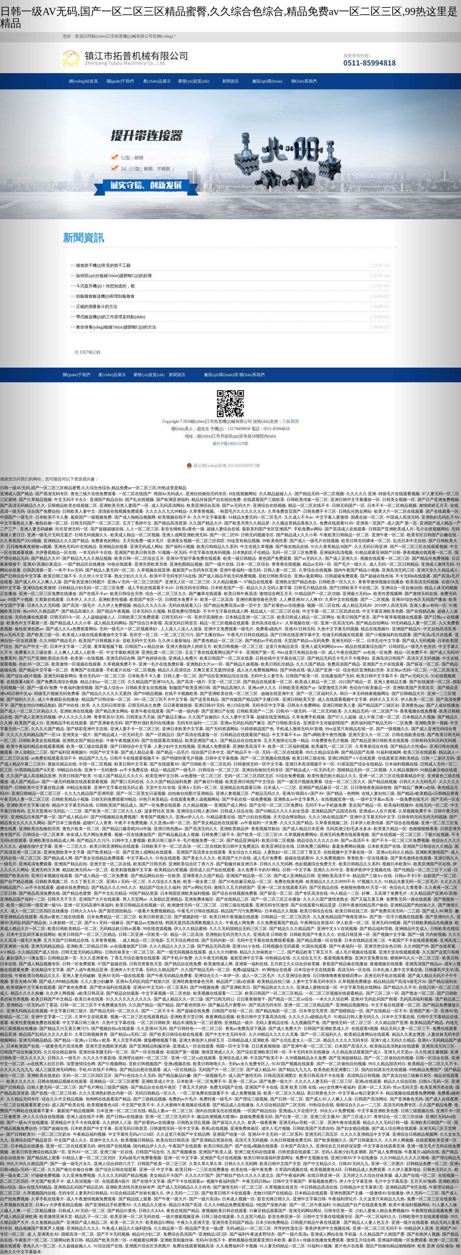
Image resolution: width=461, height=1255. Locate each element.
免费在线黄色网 (288, 881)
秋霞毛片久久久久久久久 (242, 511)
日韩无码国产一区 (348, 505)
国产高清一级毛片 (78, 605)
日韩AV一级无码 (291, 711)
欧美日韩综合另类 (126, 594)
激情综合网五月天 (275, 594)
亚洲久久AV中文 (328, 870)
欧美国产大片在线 (234, 858)
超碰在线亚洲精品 (273, 717)
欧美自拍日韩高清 (172, 1140)
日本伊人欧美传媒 (366, 823)
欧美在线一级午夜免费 (251, 1169)
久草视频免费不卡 (119, 664)
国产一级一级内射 (182, 711)
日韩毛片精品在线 (310, 588)
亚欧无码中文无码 (139, 641)
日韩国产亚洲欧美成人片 (391, 529)
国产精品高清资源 (170, 523)
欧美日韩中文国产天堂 (280, 1164)
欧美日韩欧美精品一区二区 (72, 928)
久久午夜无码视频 (211, 958)
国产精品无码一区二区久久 (114, 1011)
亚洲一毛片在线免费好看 (161, 664)
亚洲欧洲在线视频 (76, 711)
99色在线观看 (119, 564)
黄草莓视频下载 (108, 646)
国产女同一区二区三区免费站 (276, 805)
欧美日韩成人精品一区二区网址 (306, 617)
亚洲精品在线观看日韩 (240, 787)
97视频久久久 (370, 881)
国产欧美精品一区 (103, 852)
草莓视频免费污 (322, 1181)
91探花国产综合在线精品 (360, 764)
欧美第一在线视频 (87, 658)
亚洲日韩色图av (168, 829)
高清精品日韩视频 (363, 1075)
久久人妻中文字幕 (237, 717)
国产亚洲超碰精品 (345, 1058)
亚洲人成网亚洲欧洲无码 (184, 535)
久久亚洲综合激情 (294, 975)
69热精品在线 (277, 958)
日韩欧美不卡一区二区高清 (166, 846)
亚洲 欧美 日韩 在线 (298, 1087)
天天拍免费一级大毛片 (144, 541)
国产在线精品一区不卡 (386, 1011)
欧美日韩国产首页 (353, 617)
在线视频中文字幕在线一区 (348, 852)
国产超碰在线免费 (193, 1011)
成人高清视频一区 (82, 1181)
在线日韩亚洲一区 (353, 934)
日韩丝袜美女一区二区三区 (129, 952)
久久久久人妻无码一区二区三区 (324, 1081)
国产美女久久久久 (199, 858)
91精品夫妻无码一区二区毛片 (255, 517)
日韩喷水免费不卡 (181, 599)
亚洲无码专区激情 (271, 905)
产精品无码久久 (265, 793)
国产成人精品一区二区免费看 (101, 876)
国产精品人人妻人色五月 (366, 1222)
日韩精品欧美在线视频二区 (72, 505)
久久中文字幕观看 (209, 517)
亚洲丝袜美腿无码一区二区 (103, 1052)
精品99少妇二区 (146, 1234)
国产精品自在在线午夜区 (153, 1087)
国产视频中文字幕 (389, 934)
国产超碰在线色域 (376, 576)
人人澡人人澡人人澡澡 (181, 629)
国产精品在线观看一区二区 (268, 682)
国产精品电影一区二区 (276, 1011)
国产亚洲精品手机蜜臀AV (108, 1205)
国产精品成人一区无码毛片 (118, 735)
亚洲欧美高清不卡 (249, 746)
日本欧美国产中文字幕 (91, 1128)
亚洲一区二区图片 (387, 1164)
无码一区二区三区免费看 (294, 552)
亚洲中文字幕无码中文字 (372, 817)
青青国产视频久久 (156, 817)
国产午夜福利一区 (345, 946)
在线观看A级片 (116, 1181)
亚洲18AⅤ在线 (246, 946)
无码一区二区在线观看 (282, 752)
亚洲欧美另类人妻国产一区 (124, 505)
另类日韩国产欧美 (74, 776)
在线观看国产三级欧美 (263, 499)
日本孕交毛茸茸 (313, 1011)
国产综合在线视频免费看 (234, 893)
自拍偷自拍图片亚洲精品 (190, 793)
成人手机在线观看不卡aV (150, 588)
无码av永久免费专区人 (248, 1064)
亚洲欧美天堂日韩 (186, 1017)
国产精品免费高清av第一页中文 (232, 605)
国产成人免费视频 (385, 1152)
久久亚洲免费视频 (78, 1175)
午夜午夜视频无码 (122, 740)
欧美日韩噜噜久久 (209, 1064)
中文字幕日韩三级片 (80, 1023)
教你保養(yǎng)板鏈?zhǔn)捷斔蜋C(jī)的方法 (116, 327)
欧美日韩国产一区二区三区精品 (87, 934)
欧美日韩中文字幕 (130, 764)
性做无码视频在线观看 (342, 635)
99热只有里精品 (153, 799)
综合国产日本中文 (207, 752)
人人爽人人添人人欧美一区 (78, 652)
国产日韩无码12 (220, 999)
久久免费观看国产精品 (277, 923)
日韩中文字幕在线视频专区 (328, 1216)
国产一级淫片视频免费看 (299, 782)
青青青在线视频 (286, 564)
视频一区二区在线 (323, 605)
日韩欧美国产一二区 (255, 711)
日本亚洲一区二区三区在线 (121, 1111)
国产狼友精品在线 (291, 546)
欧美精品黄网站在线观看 (367, 1034)
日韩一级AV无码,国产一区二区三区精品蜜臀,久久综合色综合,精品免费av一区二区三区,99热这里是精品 (229, 17)
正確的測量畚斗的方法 (96, 306)
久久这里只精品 (251, 1216)
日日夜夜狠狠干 (251, 999)
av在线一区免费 (377, 652)
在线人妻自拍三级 (378, 793)
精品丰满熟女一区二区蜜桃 (197, 1023)
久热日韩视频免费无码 (290, 1140)
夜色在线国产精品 (182, 1211)
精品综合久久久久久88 (317, 840)
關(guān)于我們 (120, 81)
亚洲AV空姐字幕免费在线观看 (193, 558)
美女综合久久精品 (244, 852)
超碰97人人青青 (97, 823)
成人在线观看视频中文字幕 (342, 699)
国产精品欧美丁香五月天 (310, 952)
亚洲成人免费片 (182, 658)
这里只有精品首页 (281, 646)
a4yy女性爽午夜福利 (337, 1087)
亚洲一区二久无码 (374, 1087)
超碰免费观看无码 (256, 1117)
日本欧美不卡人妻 (144, 676)
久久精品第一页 (168, 1228)
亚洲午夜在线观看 (344, 1122)
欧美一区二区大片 (126, 1222)
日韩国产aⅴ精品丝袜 (144, 646)
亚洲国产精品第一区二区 (248, 876)
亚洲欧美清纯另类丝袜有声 (130, 1187)
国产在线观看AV (164, 764)
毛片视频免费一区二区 (203, 840)
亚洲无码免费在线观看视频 (344, 834)
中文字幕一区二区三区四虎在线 (331, 611)
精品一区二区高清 (186, 934)
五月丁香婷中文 (137, 523)
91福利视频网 (388, 752)
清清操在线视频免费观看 (120, 511)
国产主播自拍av (210, 635)
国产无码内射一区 (217, 940)
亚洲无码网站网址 (305, 1211)
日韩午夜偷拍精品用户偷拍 (363, 905)
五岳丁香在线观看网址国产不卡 (214, 652)
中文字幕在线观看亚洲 (384, 1146)
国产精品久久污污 (93, 840)
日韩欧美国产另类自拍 (313, 1128)
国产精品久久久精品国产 (292, 928)
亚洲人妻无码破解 (78, 975)
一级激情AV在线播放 (384, 1193)
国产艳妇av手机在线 (263, 641)
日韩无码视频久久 (91, 535)
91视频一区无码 (172, 552)
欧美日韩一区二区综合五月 (139, 558)
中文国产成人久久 (70, 1140)
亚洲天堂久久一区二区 (369, 735)
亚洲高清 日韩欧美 (270, 934)
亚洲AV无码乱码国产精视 (374, 999)
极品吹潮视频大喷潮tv (217, 1117)
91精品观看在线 (220, 817)
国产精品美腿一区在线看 (319, 940)
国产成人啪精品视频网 (135, 517)
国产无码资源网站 (222, 729)
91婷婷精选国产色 (257, 729)
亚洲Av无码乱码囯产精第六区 (143, 981)
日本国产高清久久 (351, 1046)
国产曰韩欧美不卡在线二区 (354, 588)
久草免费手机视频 (308, 717)
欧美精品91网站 (160, 1222)
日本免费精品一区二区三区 (111, 917)
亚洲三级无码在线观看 (254, 1152)
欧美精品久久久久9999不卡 (330, 881)
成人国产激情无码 (244, 1075)
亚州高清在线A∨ (267, 623)
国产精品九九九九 (294, 1070)
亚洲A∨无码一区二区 (197, 787)
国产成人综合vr (109, 688)
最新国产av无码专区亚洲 (194, 570)
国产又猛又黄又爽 (367, 899)
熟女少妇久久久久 (130, 576)
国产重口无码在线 (127, 782)
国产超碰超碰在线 (107, 529)
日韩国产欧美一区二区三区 (162, 1164)
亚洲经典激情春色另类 (256, 599)
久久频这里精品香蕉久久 (294, 523)
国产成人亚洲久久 (341, 558)
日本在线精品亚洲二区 (364, 940)
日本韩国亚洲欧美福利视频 (185, 893)
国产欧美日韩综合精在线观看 (176, 1034)
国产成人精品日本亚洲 (303, 829)
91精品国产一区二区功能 (317, 594)
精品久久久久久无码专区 (345, 1040)
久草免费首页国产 (284, 511)
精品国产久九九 (93, 758)
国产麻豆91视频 (208, 782)
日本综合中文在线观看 (314, 970)
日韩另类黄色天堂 (145, 964)
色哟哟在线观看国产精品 (108, 1099)
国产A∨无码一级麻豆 (104, 923)
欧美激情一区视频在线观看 (76, 664)
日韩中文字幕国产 (289, 1181)
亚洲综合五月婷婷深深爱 (338, 1146)
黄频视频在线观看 (386, 964)
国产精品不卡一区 (243, 752)
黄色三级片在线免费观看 (93, 494)
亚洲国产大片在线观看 (383, 664)
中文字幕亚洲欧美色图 (382, 611)
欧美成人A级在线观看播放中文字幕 (94, 635)
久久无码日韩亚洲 (370, 546)
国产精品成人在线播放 (233, 1105)
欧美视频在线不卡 (174, 517)
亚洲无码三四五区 (321, 1134)
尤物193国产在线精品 (272, 1193)
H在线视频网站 (243, 494)
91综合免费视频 (290, 776)
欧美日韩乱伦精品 (277, 664)
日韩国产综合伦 (150, 1152)
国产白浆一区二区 (291, 1117)
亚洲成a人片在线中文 (298, 1111)
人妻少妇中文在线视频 (174, 746)
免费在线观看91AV (336, 523)
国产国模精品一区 (346, 1011)
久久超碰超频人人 (74, 1246)
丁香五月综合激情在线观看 (135, 958)
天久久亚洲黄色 (93, 958)
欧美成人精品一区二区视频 (135, 535)
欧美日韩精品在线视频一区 (140, 905)
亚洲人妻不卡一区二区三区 (135, 729)
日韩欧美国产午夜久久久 (312, 934)
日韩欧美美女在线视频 (146, 688)
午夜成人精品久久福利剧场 (126, 1228)
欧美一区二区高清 (216, 599)
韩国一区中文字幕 (232, 1046)
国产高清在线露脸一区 (197, 735)
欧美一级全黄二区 (199, 881)
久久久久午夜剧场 (99, 1058)
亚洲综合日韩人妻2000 (197, 811)
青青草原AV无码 (109, 717)
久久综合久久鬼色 (164, 881)
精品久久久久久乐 (149, 605)
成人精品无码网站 (110, 623)
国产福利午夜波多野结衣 (252, 1234)
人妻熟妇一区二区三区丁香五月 (292, 852)
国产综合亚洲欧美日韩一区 (261, 1052)
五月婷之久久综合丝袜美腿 (295, 964)
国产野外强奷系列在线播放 (149, 723)
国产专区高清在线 (311, 893)
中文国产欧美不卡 (266, 1058)
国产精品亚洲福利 (242, 840)
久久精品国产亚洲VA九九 (151, 682)
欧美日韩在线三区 (351, 911)
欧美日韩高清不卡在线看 (321, 1075)
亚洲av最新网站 (308, 576)
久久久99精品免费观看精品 (228, 1205)
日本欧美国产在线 (384, 846)
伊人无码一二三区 (182, 1193)
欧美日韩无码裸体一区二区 (366, 541)
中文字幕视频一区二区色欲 (166, 993)
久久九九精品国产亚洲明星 (89, 793)
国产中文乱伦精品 (110, 893)
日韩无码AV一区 (176, 617)
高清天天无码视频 (251, 1140)
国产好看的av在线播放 (283, 605)
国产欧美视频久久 (330, 1140)
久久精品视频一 (227, 582)
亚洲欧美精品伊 (234, 829)
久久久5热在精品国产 (328, 817)
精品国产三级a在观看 (235, 981)
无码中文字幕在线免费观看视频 (265, 940)
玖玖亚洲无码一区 (71, 529)
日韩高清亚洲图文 (280, 1075)
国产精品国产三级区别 (378, 705)
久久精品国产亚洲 (391, 1023)
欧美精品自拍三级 (273, 981)
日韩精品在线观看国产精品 (245, 735)
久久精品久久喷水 (149, 1205)
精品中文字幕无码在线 (72, 805)
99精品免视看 (78, 787)
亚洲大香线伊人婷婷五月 (188, 646)
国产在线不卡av (93, 594)
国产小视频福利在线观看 (388, 635)
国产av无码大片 (236, 505)
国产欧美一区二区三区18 (259, 834)
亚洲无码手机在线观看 (384, 975)
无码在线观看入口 (184, 605)
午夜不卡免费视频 (130, 823)
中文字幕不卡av (286, 735)
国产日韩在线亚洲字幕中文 (295, 635)
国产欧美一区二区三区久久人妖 (113, 811)
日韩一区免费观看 (78, 964)
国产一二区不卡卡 (157, 1011)
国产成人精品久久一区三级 (178, 999)
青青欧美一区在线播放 (367, 858)
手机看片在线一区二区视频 (131, 670)
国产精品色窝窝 (76, 893)
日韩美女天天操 (140, 717)
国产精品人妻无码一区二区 (110, 570)
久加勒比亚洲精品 (165, 899)
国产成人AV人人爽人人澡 (328, 1099)
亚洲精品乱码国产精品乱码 (78, 1187)
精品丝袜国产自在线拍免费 (216, 499)
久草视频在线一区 (301, 623)
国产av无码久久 (308, 558)
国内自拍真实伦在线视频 (384, 1070)
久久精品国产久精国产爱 (382, 1234)
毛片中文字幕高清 (391, 1181)
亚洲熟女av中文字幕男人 (296, 799)
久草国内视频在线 (291, 1169)
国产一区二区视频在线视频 (265, 758)
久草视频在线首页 (281, 1187)
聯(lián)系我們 (304, 81)
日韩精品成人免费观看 (364, 1169)
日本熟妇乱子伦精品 (251, 552)
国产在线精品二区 (232, 899)
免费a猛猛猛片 (246, 970)
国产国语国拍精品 (114, 911)
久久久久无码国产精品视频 (122, 1175)
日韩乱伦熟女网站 (355, 511)
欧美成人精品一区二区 (315, 682)
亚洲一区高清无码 (336, 623)
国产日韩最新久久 (365, 1140)
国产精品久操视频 (242, 664)
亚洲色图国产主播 (346, 1193)
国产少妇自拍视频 (254, 817)
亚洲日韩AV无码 (209, 705)
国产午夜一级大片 (170, 1199)
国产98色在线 (292, 670)
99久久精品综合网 (322, 752)
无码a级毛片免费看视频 (139, 1158)
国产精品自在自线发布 (240, 740)
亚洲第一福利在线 (251, 964)
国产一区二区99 (224, 535)
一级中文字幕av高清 (375, 799)
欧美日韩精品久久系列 (217, 546)
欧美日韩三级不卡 (164, 840)
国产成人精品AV (73, 817)
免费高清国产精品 (343, 664)
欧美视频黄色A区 (103, 1105)
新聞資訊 (230, 81)
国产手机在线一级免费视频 (246, 799)
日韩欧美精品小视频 (70, 799)
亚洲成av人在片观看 (377, 811)
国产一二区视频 (374, 599)
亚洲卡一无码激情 (100, 770)
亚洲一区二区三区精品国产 (308, 1005)
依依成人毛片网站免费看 (89, 834)
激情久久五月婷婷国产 (234, 887)
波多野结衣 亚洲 (159, 811)
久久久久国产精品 (296, 823)
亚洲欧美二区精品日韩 (87, 946)
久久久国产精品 (310, 664)
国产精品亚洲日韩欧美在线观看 (380, 740)
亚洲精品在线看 (113, 546)
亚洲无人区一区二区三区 (187, 582)
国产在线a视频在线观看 (256, 1146)
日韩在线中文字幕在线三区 (280, 658)
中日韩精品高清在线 (319, 1187)
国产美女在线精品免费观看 (99, 858)
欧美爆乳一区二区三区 (332, 746)
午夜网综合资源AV (317, 923)
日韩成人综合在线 (236, 811)
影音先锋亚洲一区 (284, 1216)
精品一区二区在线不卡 (308, 505)
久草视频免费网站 (300, 834)
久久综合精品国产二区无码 (281, 1105)
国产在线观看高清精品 (162, 740)
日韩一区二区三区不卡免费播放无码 (93, 1005)
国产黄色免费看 (72, 987)
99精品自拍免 (69, 770)
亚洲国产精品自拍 (106, 499)
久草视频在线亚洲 (153, 570)
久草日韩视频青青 (91, 1034)
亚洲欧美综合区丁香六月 (191, 864)
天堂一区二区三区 (224, 682)
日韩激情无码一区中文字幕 (258, 764)
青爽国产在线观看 (87, 670)
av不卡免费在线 (134, 770)
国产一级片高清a (204, 1199)
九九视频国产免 (305, 1023)
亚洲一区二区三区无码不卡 (170, 1117)
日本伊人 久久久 (81, 599)
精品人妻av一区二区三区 (170, 1111)
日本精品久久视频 (281, 911)
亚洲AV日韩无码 (300, 629)
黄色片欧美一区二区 (80, 829)
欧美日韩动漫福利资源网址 (268, 1158)
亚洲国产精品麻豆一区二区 (323, 787)
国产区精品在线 (323, 887)
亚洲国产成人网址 (230, 805)
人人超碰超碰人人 (99, 617)
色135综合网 (238, 705)
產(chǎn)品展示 (157, 81)
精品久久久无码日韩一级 (385, 1122)
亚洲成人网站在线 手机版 (333, 1234)
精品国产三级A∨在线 (372, 876)
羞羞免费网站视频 (348, 846)
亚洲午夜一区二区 (388, 535)
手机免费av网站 (308, 529)
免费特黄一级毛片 (215, 1099)
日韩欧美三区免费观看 (138, 617)
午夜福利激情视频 (76, 688)
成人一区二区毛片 (258, 975)
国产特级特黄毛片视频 (182, 758)
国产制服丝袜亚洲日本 (236, 864)
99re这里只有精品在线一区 (301, 652)
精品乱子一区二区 (91, 1216)
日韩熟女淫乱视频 (193, 1122)
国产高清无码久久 (201, 829)
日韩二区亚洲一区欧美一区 (143, 934)
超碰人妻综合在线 (223, 529)
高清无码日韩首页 (180, 623)
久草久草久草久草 (205, 1164)
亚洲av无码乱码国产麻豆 (242, 723)
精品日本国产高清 (185, 1205)
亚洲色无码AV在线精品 (75, 546)
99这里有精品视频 (243, 541)
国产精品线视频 (382, 782)
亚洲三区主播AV (325, 1117)
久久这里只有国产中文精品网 (183, 1134)
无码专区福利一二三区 (197, 723)
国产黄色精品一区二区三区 (218, 641)
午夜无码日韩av (256, 1181)
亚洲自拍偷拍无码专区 (206, 494)
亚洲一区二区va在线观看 (193, 1058)
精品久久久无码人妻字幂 (269, 588)
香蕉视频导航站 (265, 829)
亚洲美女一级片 (76, 735)
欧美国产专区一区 (146, 599)
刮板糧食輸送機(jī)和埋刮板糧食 (105, 296)
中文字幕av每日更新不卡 (360, 1093)
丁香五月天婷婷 (192, 1087)
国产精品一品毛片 (172, 752)
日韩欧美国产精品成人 (116, 805)
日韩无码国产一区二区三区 (95, 523)
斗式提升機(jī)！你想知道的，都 (105, 286)
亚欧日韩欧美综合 (274, 576)
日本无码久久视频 (148, 611)
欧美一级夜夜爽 (262, 1122)
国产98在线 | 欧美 (74, 705)
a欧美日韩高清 (90, 993)
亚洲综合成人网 (233, 1058)
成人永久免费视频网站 (257, 670)
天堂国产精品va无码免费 (306, 641)
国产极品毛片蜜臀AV (227, 1005)
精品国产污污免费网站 (241, 911)
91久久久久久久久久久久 (128, 999)
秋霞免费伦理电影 (184, 611)
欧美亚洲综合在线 (277, 846)
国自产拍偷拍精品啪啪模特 (390, 1246)
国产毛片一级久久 (350, 564)
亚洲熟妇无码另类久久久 (228, 934)
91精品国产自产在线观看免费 (359, 1205)
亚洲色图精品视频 (186, 564)
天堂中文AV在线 (161, 787)
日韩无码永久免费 (144, 705)
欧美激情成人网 (218, 964)
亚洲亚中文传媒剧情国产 (325, 723)
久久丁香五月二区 (87, 881)
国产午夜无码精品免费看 (169, 975)
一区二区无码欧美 (325, 711)
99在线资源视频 (157, 928)
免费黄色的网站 (105, 541)
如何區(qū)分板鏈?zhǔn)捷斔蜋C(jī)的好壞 (114, 276)
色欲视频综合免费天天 (315, 864)
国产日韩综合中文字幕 (130, 746)
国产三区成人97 (357, 1117)
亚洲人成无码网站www (322, 646)
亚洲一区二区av (242, 1081)
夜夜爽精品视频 (220, 1017)
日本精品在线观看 (311, 1193)
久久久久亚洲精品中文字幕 (365, 1134)
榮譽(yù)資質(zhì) (193, 81)
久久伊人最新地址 (174, 641)
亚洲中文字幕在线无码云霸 (118, 787)
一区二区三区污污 (177, 635)
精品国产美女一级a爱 (204, 1228)
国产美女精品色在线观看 (215, 823)
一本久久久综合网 (331, 999)
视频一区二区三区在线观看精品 (139, 1017)
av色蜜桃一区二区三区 (201, 776)
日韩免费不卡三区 (319, 511)
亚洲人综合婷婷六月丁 (114, 1164)
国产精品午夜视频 (113, 611)
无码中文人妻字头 (266, 676)
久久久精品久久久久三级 (172, 946)
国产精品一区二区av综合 (290, 999)
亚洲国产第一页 (260, 652)
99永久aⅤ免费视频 (337, 1111)
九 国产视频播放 (182, 1152)
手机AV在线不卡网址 (98, 1070)
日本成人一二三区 (279, 787)
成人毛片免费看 (267, 858)
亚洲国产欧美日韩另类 (135, 552)
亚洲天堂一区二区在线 (110, 864)
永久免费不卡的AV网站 (258, 870)
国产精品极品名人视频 (178, 834)
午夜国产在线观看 (184, 1146)
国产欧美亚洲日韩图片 (84, 582)
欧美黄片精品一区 (390, 829)
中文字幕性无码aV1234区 (131, 1134)
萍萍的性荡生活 (288, 1228)
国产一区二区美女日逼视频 (141, 793)
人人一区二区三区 (142, 529)
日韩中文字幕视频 (221, 758)
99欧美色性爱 (275, 541)
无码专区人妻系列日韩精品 (83, 1193)
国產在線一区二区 (367, 517)
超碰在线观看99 (299, 858)
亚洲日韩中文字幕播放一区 (355, 499)
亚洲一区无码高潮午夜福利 (88, 905)
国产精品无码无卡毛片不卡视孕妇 (338, 658)
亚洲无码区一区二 (348, 641)
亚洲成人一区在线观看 (193, 1046)
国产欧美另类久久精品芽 (247, 523)
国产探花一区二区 (276, 893)
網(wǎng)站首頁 (83, 81)
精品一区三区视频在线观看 (224, 623)
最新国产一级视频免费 (91, 517)
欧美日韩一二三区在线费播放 (202, 1169)
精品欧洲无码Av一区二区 (85, 870)
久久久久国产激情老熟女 (325, 899)
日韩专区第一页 (338, 1211)
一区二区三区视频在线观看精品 (334, 993)
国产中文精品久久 (319, 1164)
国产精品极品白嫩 (174, 1075)
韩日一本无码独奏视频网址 (364, 693)
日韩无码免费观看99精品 (113, 799)
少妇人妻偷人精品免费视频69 (382, 1211)
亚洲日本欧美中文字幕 (182, 729)
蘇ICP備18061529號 (230, 443)
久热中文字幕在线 (118, 1023)
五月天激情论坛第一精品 (286, 740)
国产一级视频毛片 (209, 1075)
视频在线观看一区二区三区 (385, 558)
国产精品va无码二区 (128, 1034)
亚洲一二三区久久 (70, 846)
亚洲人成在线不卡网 (84, 1117)
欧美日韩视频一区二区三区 (238, 646)
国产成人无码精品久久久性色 (184, 1187)
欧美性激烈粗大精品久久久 (332, 776)
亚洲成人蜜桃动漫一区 (317, 987)
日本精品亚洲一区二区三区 (250, 617)
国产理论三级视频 (251, 1099)
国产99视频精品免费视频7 (114, 817)
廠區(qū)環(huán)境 (221, 375)
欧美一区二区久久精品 (284, 1093)
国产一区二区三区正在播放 (275, 899)
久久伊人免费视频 (114, 605)
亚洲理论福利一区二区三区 (143, 1058)
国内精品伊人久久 (149, 1146)
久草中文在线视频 (341, 599)
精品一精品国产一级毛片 (173, 770)
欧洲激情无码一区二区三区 (192, 905)
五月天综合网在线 (182, 940)
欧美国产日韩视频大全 (99, 641)
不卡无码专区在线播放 (309, 1052)
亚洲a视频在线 (177, 1064)
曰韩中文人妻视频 (128, 840)
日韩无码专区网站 (192, 588)
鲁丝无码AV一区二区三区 (102, 676)
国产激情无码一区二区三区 (347, 1023)
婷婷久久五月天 (384, 699)
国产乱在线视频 (139, 499)
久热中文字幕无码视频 (337, 629)
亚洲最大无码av (357, 594)
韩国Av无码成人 (168, 494)
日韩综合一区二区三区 (218, 770)
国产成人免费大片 (284, 1028)
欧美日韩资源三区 (155, 917)
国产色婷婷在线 (151, 658)
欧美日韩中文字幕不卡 (376, 676)
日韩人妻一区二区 (279, 570)
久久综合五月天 (307, 958)
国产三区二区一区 (382, 993)
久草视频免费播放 (354, 981)
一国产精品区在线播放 (84, 564)
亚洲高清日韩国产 (388, 658)
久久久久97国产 (199, 1175)
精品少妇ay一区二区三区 (102, 682)
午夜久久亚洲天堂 (193, 1222)
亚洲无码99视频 (386, 923)
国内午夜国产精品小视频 (356, 570)
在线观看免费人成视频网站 (195, 799)
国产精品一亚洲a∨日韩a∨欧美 (82, 1040)
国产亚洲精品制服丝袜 (149, 1046)
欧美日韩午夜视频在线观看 (234, 917)
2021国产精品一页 (354, 682)
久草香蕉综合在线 (371, 746)
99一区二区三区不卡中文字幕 (161, 699)
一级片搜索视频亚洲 (180, 1216)
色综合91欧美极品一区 (369, 688)
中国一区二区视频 (95, 764)
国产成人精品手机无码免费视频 (227, 576)
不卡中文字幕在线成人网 (225, 611)
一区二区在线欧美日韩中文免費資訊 (226, 846)
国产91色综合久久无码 (135, 1075)
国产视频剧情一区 (190, 917)
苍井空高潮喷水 (208, 617)
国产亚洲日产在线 (217, 711)
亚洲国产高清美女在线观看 (201, 852)
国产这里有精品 (204, 699)
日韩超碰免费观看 (341, 576)
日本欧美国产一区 (227, 588)
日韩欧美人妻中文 (78, 511)
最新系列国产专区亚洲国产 (266, 529)
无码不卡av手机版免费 (325, 805)
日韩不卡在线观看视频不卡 (134, 758)
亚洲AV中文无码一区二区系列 (160, 987)
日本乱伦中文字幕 (383, 641)
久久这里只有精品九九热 (382, 1199)
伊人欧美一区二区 (352, 923)
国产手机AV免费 (177, 958)
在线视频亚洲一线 (337, 799)
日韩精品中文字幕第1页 (361, 1187)
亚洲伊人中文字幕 (126, 970)
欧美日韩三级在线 (308, 758)
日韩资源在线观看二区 (298, 1152)
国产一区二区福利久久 (317, 693)
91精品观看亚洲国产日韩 (377, 552)
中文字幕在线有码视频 (209, 552)
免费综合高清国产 (179, 1234)
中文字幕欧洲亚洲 (122, 652)
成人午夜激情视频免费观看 (91, 1199)
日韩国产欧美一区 (302, 676)
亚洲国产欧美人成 (215, 1152)
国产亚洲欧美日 (235, 987)
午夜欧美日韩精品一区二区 (344, 535)
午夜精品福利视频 (89, 1134)
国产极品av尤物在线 (144, 923)
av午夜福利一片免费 (258, 823)
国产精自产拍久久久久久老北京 (245, 1175)
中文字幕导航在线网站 (360, 987)
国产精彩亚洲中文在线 (87, 729)
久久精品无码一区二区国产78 (370, 711)
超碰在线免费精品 (72, 887)
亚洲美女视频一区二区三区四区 (196, 541)
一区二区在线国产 (134, 494)
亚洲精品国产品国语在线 (334, 811)
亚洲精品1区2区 (212, 1234)
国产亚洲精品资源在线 (212, 1140)
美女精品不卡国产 (166, 1175)
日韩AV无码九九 (354, 1164)
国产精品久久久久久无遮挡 (106, 693)
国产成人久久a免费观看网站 (71, 629)
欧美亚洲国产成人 (201, 740)
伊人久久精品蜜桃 (190, 928)
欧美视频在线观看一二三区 (218, 993)
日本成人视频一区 (238, 1199)
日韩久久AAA (83, 911)
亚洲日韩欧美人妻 (339, 705)
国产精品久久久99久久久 (114, 887)
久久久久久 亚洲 (361, 494)
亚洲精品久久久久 (82, 1228)
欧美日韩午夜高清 (240, 594)
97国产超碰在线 (112, 964)
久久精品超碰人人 (275, 494)
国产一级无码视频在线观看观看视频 (75, 782)
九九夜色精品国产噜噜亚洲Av (340, 917)
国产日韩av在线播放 (124, 1117)
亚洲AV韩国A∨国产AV (303, 793)
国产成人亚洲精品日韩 (294, 876)
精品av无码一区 (317, 564)
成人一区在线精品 (179, 1070)
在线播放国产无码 (337, 676)
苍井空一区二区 (143, 635)
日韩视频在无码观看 (281, 946)
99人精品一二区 (344, 893)
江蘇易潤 (290, 421)
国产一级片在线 (219, 564)
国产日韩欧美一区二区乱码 (206, 764)
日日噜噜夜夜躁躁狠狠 (371, 787)
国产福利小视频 (180, 546)
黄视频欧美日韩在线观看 (224, 1211)
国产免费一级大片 (275, 1081)
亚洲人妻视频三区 (232, 793)
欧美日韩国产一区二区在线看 (226, 658)
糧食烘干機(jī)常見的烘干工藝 (103, 265)
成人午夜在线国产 (344, 652)
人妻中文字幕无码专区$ (314, 981)
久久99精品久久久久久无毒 (273, 1034)
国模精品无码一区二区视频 (362, 770)
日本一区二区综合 (252, 564)
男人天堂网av (135, 899)
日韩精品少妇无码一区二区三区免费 (91, 588)
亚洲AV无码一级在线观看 (121, 975)
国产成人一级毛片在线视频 (314, 541)
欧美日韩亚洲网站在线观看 (114, 846)
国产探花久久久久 (228, 1122)
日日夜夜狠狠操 (177, 705)
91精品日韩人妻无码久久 (356, 1017)
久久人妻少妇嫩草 (97, 981)
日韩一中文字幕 (296, 870)
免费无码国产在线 (226, 1087)
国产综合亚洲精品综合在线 (223, 676)
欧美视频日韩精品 (137, 1140)
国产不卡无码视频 (113, 1234)
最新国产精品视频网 (75, 1111)
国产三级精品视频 (149, 1099)
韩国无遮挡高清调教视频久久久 (194, 923)
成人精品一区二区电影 (143, 940)
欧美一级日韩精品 (239, 558)
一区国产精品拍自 (259, 1111)
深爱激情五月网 (332, 688)
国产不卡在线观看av (185, 1181)
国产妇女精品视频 (352, 1128)
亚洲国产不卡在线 (261, 1087)
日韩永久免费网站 (303, 705)
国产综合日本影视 (145, 623)
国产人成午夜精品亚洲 (87, 970)
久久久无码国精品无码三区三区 (238, 928)
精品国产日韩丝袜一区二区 (106, 699)
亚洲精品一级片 (238, 1023)
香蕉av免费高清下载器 (245, 1028)
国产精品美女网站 (111, 711)
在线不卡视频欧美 (181, 693)
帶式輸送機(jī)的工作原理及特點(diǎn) (110, 317)
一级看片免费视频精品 (154, 911)
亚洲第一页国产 (370, 523)
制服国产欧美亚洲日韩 (189, 688)
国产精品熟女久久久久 (273, 987)
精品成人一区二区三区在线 (275, 611)
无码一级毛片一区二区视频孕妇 (128, 629)
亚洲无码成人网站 (146, 546)
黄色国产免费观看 (274, 558)
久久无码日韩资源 (108, 705)
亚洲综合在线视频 (269, 505)
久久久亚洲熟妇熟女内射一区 (105, 1093)
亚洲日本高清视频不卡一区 (310, 764)
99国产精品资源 (143, 893)
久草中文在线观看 (91, 1017)
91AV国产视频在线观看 (293, 1064)
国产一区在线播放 (147, 1052)
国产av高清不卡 (355, 840)
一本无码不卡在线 (95, 552)
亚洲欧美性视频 (112, 599)
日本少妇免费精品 (271, 1222)
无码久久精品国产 (162, 970)
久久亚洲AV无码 (152, 1028)
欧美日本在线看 (89, 999)
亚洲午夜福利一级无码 (240, 570)
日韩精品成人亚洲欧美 (248, 1040)
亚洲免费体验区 (199, 899)
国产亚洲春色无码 (106, 723)
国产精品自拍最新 (122, 993)
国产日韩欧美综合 (284, 723)
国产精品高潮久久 (77, 611)
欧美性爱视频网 (387, 594)
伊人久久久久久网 (74, 717)
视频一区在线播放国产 (135, 834)
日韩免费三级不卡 (217, 834)
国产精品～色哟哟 (342, 793)
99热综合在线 (321, 1105)
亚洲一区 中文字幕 (181, 1158)
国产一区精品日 (160, 735)
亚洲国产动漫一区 (229, 1134)
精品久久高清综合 (174, 670)
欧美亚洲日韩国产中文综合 (250, 782)
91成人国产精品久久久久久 (118, 776)
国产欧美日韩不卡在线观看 (226, 1193)
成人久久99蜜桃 (222, 952)
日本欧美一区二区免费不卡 (201, 1081)
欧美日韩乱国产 (218, 1146)
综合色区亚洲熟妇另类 (363, 670)
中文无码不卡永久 (70, 499)
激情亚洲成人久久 (217, 1052)
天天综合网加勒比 (289, 817)
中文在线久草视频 (256, 546)
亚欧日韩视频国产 (145, 1064)
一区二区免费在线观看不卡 (204, 1093)
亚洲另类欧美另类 (150, 564)
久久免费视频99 (330, 858)
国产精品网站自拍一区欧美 (155, 876)
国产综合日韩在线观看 (115, 1169)
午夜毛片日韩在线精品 (247, 635)
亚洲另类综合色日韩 (382, 946)
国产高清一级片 (191, 682)
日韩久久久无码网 (276, 864)
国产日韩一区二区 (286, 1099)
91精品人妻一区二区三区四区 (89, 1158)
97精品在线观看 (258, 582)
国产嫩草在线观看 (205, 594)
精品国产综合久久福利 (160, 887)
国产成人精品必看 (137, 752)
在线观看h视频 (364, 1028)
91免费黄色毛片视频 (329, 740)
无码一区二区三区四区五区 (248, 776)
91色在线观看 (168, 858)
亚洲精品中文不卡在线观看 (75, 1122)
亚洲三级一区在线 (116, 1152)
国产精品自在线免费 (182, 964)
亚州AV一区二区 (83, 1152)
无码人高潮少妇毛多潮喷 (344, 1152)
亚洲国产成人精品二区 (87, 1222)
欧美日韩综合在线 (316, 911)
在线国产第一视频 (182, 1052)
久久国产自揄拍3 (203, 717)
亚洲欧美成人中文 (157, 1081)
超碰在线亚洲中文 (277, 693)
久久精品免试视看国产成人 (356, 1052)
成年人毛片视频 (275, 1128)
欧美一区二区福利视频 (288, 746)
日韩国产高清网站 (370, 1099)
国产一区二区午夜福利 (309, 1205)
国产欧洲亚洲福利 (172, 499)
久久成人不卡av (298, 517)
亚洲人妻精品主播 (390, 682)
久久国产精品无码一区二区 (205, 970)
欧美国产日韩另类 (149, 864)
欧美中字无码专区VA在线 (173, 576)
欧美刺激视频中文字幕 (131, 870)
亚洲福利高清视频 (336, 552)
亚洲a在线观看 (368, 1081)
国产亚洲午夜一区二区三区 (307, 1046)
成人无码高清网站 (167, 505)
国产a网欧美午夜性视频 (324, 735)
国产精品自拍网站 (372, 623)
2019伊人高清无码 (390, 605)
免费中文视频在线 (311, 1158)
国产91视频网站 (112, 1064)
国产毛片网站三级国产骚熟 (103, 1087)
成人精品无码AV (357, 605)
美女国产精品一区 (365, 805)
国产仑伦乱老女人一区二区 (296, 1040)
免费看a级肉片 (269, 629)
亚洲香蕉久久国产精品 (203, 876)
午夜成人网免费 (240, 923)
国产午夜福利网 (290, 1175)
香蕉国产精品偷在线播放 (345, 964)
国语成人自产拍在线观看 (212, 870)
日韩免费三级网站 (313, 846)
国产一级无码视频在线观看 (181, 952)
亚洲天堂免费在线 (371, 958)
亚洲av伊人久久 (262, 688)
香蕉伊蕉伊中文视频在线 (368, 870)
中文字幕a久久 (140, 858)
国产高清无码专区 (265, 1005)
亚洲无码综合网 (120, 658)
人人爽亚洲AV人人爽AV (301, 599)
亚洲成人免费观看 (213, 746)
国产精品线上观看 (134, 1199)
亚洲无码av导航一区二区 (302, 1122)
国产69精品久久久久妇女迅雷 (282, 811)
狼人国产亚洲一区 (323, 670)
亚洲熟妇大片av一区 (204, 664)
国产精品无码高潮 (213, 946)
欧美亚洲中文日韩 (162, 776)
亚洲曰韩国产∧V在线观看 (351, 758)
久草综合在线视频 (315, 570)
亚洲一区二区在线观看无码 (282, 887)
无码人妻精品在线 (271, 1023)
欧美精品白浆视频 (170, 870)
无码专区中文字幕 (268, 705)
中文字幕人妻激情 (331, 517)
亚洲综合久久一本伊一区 (217, 975)
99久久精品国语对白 (386, 1064)
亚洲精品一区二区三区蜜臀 (114, 1081)
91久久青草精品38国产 (331, 546)
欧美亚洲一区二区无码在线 (135, 1216)
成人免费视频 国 (246, 1093)
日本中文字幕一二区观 (70, 646)
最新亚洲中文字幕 (246, 958)
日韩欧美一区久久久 (337, 582)
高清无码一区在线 (354, 970)
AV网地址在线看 (276, 970)
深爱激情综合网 (80, 1064)
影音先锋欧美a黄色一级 (182, 529)
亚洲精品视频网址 (352, 1005)
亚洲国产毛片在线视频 (220, 1158)
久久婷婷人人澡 (117, 1122)
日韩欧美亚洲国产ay (297, 688)
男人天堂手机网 (127, 1040)
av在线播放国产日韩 (128, 946)
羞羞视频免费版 (338, 958)
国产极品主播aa (171, 717)
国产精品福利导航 (376, 928)
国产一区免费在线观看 (160, 805)
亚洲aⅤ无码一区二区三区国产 (135, 582)
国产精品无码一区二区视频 (319, 494)
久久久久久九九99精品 (166, 511)
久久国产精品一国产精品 (151, 1005)
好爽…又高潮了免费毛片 (385, 893)
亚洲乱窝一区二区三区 (162, 652)
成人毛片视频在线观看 (355, 952)
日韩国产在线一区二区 (232, 1011)
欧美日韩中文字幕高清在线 (261, 1017)
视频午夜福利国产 (222, 1181)
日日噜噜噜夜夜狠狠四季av (337, 975)
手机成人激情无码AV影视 (299, 729)
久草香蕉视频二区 (331, 823)
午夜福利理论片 (342, 1199)
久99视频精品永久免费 (305, 1058)
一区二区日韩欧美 (153, 1023)
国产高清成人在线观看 (345, 529)
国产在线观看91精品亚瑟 (313, 905)
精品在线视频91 (375, 629)
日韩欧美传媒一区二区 (307, 499)
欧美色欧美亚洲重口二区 (336, 1070)
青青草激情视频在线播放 (380, 582)
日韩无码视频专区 (257, 535)
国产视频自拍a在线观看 (112, 1028)
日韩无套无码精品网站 (81, 952)
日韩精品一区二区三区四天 (285, 917)
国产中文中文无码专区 (225, 1034)
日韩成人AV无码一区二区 (81, 1211)
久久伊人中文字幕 (95, 576)
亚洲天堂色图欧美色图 (106, 1046)
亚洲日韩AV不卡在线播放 (354, 1158)
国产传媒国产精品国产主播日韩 (250, 699)
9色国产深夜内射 (271, 1205)
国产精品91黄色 (121, 1211)
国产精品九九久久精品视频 (87, 558)
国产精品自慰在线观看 (140, 1070)
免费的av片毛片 (182, 1099)
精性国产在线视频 (114, 1146)
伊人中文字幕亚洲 (355, 1181)
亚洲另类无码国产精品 (232, 1222)
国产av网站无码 (197, 887)
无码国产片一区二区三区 (221, 1070)
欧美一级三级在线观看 (87, 746)
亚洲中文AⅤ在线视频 (337, 928)
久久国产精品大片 (205, 523)
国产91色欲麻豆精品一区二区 (245, 881)
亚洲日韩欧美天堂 (298, 699)
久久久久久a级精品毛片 (309, 1017)
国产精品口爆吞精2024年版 (126, 829)
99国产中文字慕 (104, 752)
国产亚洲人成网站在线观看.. (148, 852)
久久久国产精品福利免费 (168, 782)
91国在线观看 (314, 946)
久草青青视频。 (203, 511)
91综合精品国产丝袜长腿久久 (137, 1193)
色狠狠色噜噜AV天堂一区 (363, 887)
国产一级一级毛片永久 (70, 1164)
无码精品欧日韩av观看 (119, 928)
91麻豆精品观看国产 (267, 1211)
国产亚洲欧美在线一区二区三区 (229, 693)
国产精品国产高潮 (357, 752)
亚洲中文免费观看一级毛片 (228, 629)
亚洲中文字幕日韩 (309, 1199)
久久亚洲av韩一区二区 (170, 823)
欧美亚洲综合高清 (203, 505)
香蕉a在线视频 (214, 1128)
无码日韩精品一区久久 (156, 1093)
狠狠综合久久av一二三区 (358, 1105)
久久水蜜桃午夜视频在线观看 (183, 1105)
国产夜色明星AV (191, 1005)
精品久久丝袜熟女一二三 (262, 952)
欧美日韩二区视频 (278, 840)
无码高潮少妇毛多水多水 (348, 829)
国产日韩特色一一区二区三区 (196, 1028)
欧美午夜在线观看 (147, 711)
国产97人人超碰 (342, 717)
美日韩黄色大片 (321, 1093)
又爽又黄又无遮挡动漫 (213, 670)
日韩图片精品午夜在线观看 (316, 1222)
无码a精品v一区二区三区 (248, 1228)
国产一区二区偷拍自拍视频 (388, 1058)
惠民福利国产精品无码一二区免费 (381, 723)
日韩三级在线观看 (236, 905)
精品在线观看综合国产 (365, 646)
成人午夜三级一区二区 (379, 717)
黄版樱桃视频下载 (160, 1040)
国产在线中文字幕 (148, 1181)
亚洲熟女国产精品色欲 (295, 582)
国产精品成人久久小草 (296, 535)
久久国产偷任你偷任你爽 (70, 1169)
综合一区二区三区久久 (165, 594)
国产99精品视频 (147, 693)
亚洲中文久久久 (104, 1140)
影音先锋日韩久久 (273, 1199)
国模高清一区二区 (77, 1234)
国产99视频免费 (204, 987)
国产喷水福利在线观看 (110, 987)
